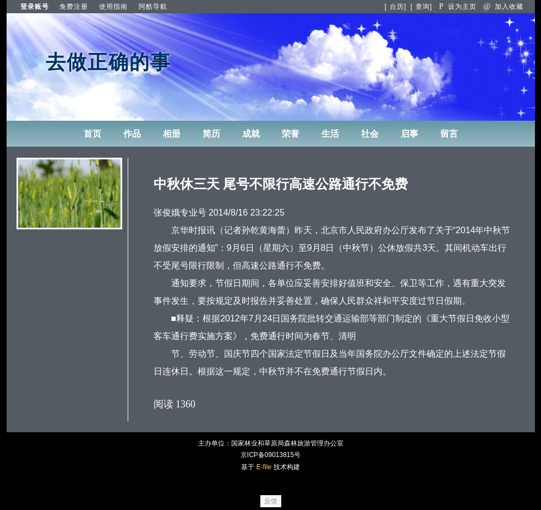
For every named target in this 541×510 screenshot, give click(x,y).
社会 (370, 133)
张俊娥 (167, 212)
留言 (449, 133)
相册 (172, 133)
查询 (423, 6)
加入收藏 (503, 6)
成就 (251, 133)
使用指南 (113, 6)
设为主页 (458, 6)
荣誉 (290, 133)
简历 (211, 133)
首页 (92, 133)
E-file (263, 467)
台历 (397, 6)
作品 (132, 133)
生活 (330, 133)
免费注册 (73, 6)
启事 (409, 133)
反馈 (270, 501)
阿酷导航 (153, 6)
